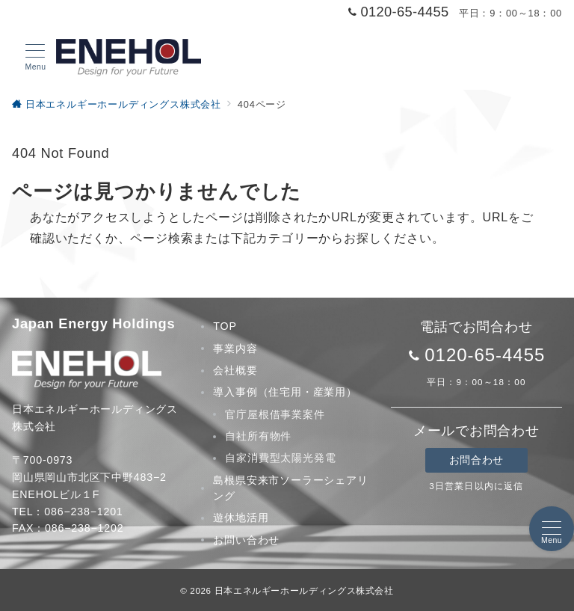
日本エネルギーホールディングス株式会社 (304, 590)
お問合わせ (476, 460)
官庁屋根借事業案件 (274, 414)
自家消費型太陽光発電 (280, 458)
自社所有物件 (258, 436)
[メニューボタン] (35, 57)
